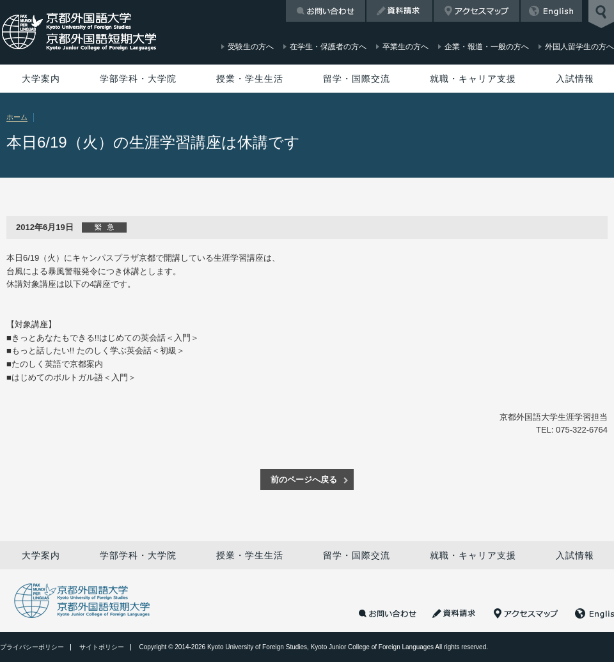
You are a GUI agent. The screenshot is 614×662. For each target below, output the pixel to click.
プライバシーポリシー (32, 646)
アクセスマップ (476, 11)
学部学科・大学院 (138, 78)
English (551, 11)
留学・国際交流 (356, 78)
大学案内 (41, 78)
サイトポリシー (101, 646)
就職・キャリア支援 (473, 78)
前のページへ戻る (304, 479)
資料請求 (399, 11)
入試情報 (575, 78)
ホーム (17, 117)
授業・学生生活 (249, 78)
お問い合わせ (325, 11)
